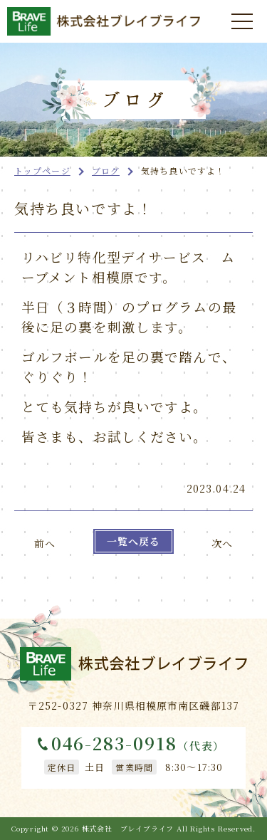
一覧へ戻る (134, 541)
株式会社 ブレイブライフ (128, 828)
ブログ (106, 170)
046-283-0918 (138, 743)
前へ (45, 543)
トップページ (42, 170)
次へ (222, 543)
